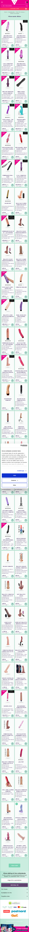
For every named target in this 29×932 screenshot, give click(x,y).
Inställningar (20, 470)
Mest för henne (20, 12)
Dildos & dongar (14, 13)
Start (5, 12)
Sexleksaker (11, 12)
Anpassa (14, 480)
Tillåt (14, 475)
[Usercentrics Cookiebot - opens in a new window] (20, 446)
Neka (14, 485)
